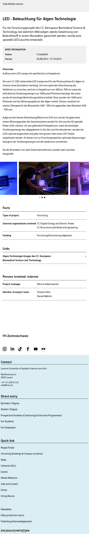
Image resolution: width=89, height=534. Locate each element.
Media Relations (9, 477)
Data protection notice (12, 515)
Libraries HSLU (8, 465)
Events (4, 471)
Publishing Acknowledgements (16, 521)
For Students (7, 421)
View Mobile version (13, 3)
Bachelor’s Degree (10, 403)
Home (4, 489)
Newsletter (6, 509)
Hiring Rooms (8, 496)
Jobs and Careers (9, 484)
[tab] (39, 197)
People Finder (7, 447)
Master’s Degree (9, 409)
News (3, 459)
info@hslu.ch (7, 385)
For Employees (8, 427)
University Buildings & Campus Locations (22, 453)
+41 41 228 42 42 (10, 382)
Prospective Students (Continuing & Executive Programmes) (31, 415)
